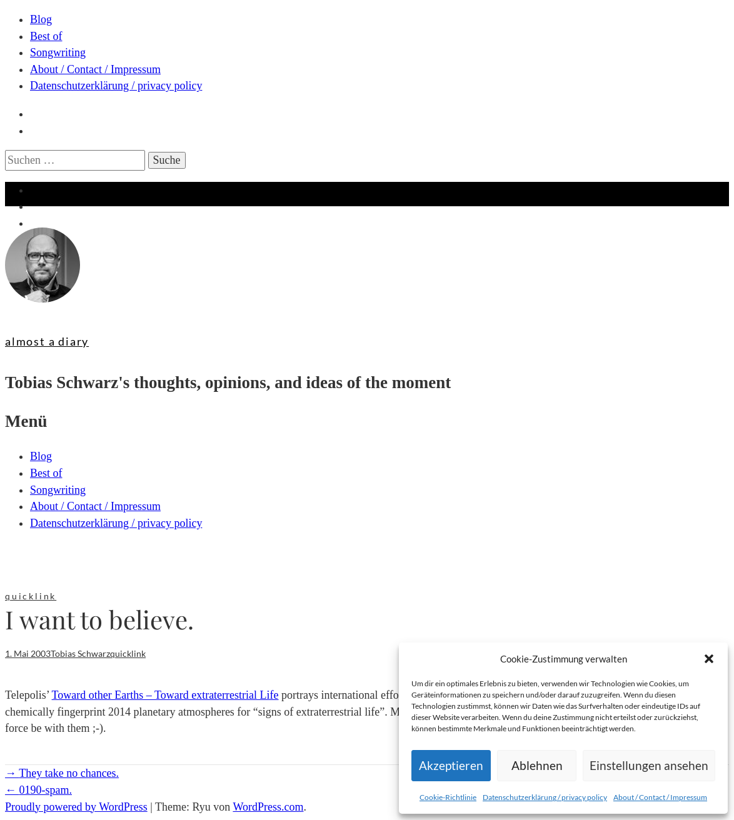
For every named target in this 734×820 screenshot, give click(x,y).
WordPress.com (268, 807)
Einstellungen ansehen (649, 765)
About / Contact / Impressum (660, 797)
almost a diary (47, 341)
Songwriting (58, 52)
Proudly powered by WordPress (76, 807)
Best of (46, 36)
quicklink (30, 596)
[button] (709, 658)
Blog (41, 19)
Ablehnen (537, 765)
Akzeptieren (451, 765)
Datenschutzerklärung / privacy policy (545, 797)
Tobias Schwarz (80, 653)
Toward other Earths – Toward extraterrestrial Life (165, 695)
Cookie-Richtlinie (448, 797)
